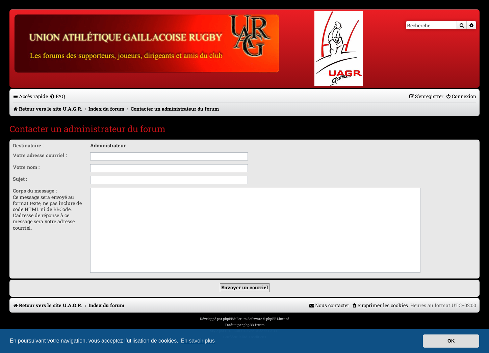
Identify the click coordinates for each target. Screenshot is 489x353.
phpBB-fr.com (254, 325)
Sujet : (20, 179)
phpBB (228, 319)
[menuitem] (57, 96)
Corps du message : (35, 190)
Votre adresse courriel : (40, 155)
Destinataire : (28, 145)
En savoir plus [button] (198, 341)
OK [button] (451, 341)
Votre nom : (26, 167)
